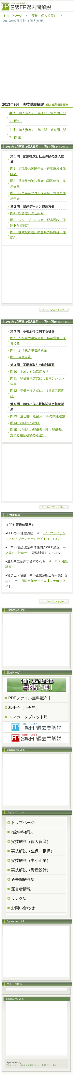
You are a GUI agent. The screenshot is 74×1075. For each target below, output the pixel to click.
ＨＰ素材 (30, 1065)
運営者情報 (21, 889)
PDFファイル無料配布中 (30, 698)
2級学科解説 (22, 832)
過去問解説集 (23, 879)
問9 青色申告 (21, 357)
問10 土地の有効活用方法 (29, 371)
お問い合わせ (23, 908)
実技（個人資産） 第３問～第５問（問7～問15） (37, 133)
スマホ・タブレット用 (28, 717)
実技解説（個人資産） (31, 841)
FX (8, 1065)
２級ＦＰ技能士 (16, 552)
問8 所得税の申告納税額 (29, 350)
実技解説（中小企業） (31, 860)
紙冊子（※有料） (24, 707)
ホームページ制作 (17, 1065)
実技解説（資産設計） (31, 870)
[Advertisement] (37, 63)
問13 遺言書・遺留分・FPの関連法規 (38, 416)
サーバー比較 (40, 1065)
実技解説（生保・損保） (32, 851)
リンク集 (19, 898)
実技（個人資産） (44, 15)
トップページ (12, 15)
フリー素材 (52, 1065)
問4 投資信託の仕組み (27, 213)
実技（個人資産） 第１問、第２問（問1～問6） (37, 117)
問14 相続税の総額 (25, 423)
